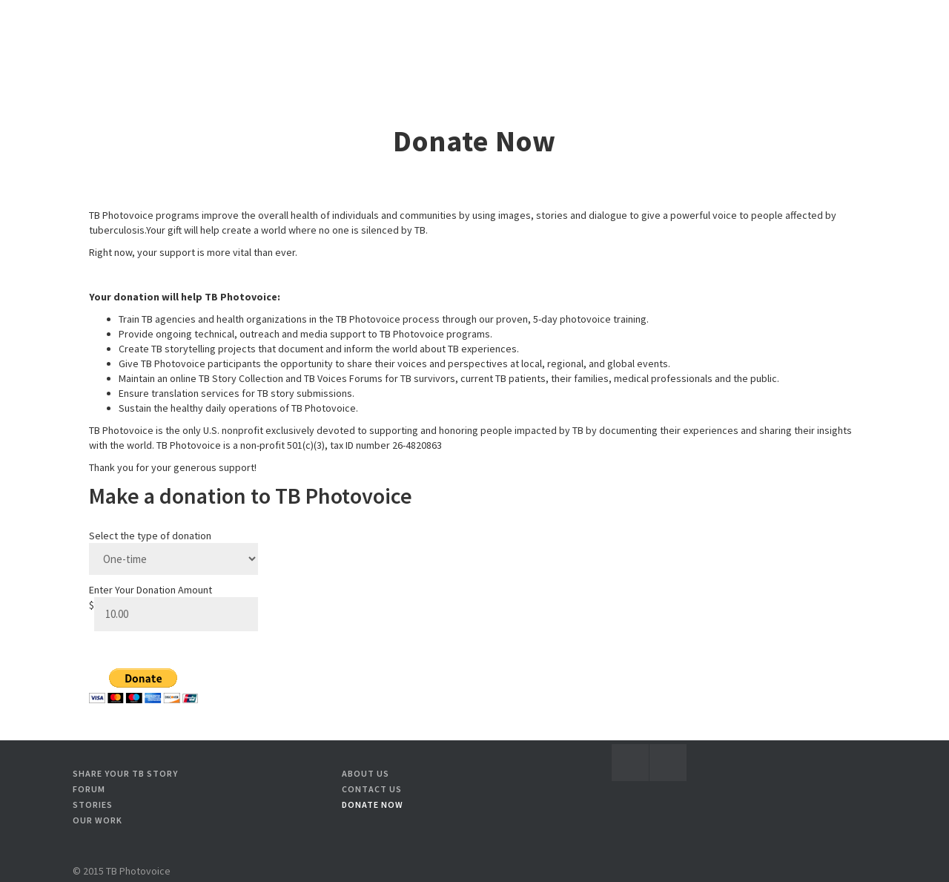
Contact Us (372, 788)
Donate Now (372, 804)
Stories (93, 804)
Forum (89, 788)
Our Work (97, 820)
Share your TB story (125, 773)
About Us (365, 773)
